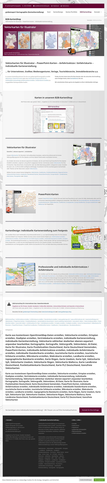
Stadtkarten (42, 172)
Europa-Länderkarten (92, 202)
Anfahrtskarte (95, 276)
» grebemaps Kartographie (78, 429)
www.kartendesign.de (48, 312)
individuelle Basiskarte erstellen (53, 238)
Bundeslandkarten (95, 200)
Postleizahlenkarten (43, 202)
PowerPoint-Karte (17, 78)
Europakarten (70, 202)
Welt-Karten (10, 176)
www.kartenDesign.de (92, 319)
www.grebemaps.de (64, 319)
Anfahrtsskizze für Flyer (33, 323)
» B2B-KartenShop (76, 431)
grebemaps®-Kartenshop (30, 312)
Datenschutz (65, 6)
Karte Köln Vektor (21, 323)
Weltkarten (41, 204)
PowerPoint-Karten (48, 198)
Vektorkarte (8, 78)
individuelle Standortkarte (48, 276)
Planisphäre (17, 176)
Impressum (56, 6)
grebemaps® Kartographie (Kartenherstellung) (24, 12)
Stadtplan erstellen (71, 323)
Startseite (89, 20)
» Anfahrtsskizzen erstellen (78, 433)
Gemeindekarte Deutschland (46, 321)
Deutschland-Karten (44, 174)
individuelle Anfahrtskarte (94, 274)
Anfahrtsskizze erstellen (28, 80)
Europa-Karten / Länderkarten (59, 174)
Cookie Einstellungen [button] (86, 480)
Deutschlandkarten (84, 200)
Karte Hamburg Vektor (91, 321)
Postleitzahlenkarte (31, 321)
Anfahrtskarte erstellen (42, 80)
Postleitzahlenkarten (52, 172)
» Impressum (75, 427)
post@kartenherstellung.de (42, 6)
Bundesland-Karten (33, 174)
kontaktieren (74, 78)
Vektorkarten (14, 155)
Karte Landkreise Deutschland (63, 321)
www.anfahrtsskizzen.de (77, 319)
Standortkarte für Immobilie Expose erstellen (31, 238)
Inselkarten (24, 174)
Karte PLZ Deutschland (84, 323)
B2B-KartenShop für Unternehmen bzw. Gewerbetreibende (30, 303)
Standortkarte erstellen (50, 319)
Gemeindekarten (64, 325)
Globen (26, 176)
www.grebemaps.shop (64, 312)
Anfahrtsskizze (84, 276)
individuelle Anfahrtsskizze (75, 274)
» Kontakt (74, 423)
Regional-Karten (62, 172)
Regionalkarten (54, 202)
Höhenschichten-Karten (13, 174)
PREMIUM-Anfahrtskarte (74, 283)
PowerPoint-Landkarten (30, 325)
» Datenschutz (75, 425)
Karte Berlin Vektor (78, 321)
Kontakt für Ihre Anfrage (90, 410)
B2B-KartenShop (10, 319)
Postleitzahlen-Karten (44, 325)
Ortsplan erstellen (60, 323)
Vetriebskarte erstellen (47, 323)
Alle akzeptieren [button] (99, 480)
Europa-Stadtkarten (79, 202)
